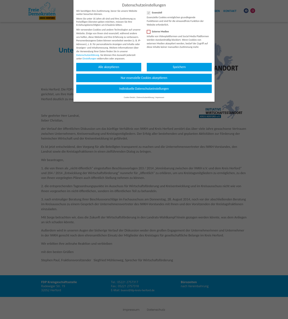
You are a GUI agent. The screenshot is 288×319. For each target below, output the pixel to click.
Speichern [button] (179, 64)
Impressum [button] (159, 94)
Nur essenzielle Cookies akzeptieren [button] (144, 75)
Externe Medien (159, 28)
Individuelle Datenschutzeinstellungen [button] (144, 86)
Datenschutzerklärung (87, 52)
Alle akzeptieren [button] (108, 64)
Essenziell (156, 9)
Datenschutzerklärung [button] (145, 94)
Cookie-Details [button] (129, 94)
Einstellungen (89, 55)
